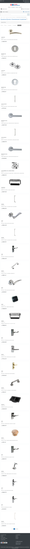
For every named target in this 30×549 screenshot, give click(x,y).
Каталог (9, 7)
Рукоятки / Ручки (3, 22)
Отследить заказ (26, 11)
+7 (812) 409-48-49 (20, 541)
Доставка (13, 7)
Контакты (20, 7)
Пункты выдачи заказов (4, 538)
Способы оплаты (3, 537)
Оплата (16, 7)
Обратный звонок (18, 542)
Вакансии (17, 537)
